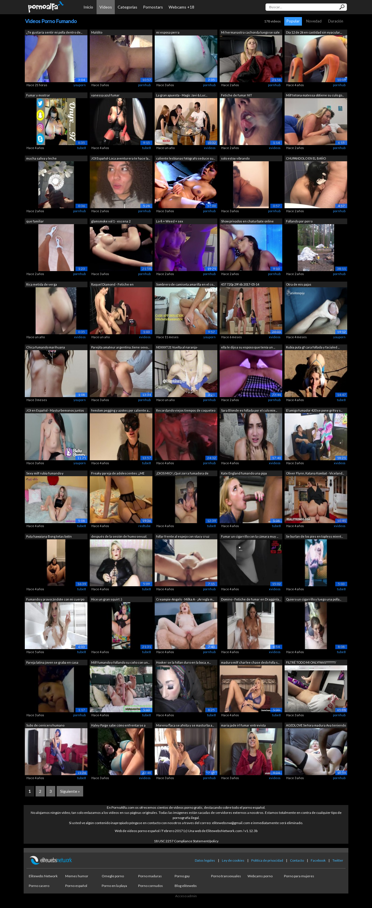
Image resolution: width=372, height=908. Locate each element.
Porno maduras (150, 876)
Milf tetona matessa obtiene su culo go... (315, 95)
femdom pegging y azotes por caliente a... (120, 410)
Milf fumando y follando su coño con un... (120, 662)
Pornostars (153, 7)
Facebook (318, 860)
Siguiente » (70, 791)
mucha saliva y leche (41, 158)
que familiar (35, 221)
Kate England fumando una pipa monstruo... (244, 473)
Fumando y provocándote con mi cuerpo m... (55, 599)
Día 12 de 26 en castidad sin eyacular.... (314, 32)
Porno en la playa (114, 886)
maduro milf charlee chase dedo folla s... (250, 662)
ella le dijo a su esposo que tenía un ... (248, 347)
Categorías (127, 7)
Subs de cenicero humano (45, 725)
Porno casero (39, 886)
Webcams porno (260, 876)
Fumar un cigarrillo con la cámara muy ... (249, 536)
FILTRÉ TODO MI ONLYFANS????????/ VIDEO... (311, 663)
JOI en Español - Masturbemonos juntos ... (55, 410)
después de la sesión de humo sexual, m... (119, 537)
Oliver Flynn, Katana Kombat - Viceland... (315, 473)
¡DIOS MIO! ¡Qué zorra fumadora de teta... (182, 473)
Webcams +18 (181, 7)
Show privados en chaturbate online (247, 221)
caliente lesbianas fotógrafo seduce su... (185, 158)
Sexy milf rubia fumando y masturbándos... (45, 473)
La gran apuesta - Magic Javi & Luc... (181, 95)
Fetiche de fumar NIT (236, 95)
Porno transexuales (226, 876)
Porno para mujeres (299, 876)
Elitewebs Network (43, 876)
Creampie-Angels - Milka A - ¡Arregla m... (185, 599)
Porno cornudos (150, 886)
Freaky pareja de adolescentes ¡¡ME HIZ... (117, 473)
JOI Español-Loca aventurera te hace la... (120, 158)
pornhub (144, 85)
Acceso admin (186, 896)
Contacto (297, 860)
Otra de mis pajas (298, 284)
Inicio (88, 7)
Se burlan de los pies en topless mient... (314, 536)
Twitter (337, 860)
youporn (79, 85)
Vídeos (105, 7)
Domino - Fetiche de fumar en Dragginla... (251, 599)
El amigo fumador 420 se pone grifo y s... (314, 410)
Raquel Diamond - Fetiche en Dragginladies (112, 284)
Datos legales (205, 860)
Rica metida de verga (41, 284)
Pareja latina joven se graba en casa (52, 662)
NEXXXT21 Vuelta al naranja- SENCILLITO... (177, 347)
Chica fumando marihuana (45, 347)
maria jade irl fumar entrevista (243, 725)
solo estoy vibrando (235, 158)
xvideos (210, 148)
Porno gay (182, 876)
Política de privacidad (267, 860)
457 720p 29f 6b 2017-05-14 (240, 284)
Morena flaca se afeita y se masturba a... (185, 725)
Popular (293, 21)
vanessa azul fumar (105, 95)
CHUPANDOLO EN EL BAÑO (306, 158)
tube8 (81, 148)
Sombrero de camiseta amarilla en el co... (185, 284)
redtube (144, 526)
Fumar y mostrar (38, 95)
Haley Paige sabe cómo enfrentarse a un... (118, 725)
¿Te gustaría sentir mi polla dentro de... (54, 32)
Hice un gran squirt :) (106, 599)
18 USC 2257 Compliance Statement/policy (186, 841)
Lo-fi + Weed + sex (169, 221)
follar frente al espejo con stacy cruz (182, 536)
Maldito (96, 32)
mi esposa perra (167, 32)
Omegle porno (113, 876)
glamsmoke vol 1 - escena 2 (110, 221)
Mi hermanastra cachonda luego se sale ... (250, 32)
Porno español (76, 886)
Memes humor (76, 876)
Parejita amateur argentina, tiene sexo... (120, 347)
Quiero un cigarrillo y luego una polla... (313, 599)
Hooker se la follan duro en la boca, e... (183, 662)
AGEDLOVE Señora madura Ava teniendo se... (316, 725)
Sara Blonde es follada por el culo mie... (249, 410)
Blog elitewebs (186, 886)
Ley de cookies (233, 860)
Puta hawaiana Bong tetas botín (49, 536)
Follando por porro (299, 221)
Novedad (314, 21)
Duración (335, 21)
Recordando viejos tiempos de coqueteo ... (185, 410)
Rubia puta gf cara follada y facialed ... (313, 347)
